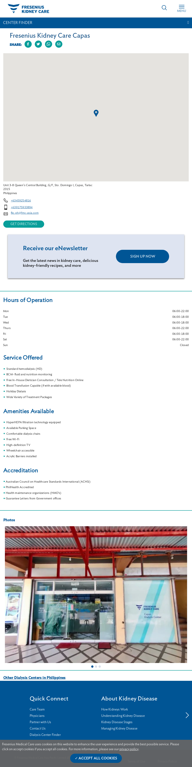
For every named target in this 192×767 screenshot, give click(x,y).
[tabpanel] (96, 594)
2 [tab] (96, 666)
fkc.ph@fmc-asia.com (25, 213)
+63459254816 (21, 200)
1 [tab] (92, 666)
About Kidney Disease (129, 699)
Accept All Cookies (98, 758)
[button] (96, 113)
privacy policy (128, 749)
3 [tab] (99, 666)
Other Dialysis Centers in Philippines (34, 678)
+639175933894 (22, 207)
